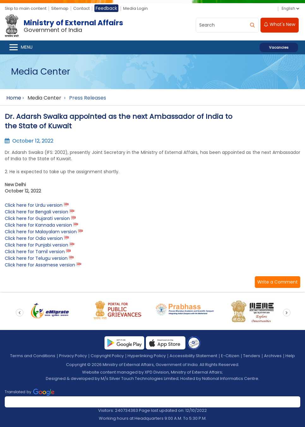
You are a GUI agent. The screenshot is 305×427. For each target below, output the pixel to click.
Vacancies (279, 47)
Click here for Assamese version (40, 265)
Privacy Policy (73, 356)
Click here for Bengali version (36, 212)
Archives (273, 356)
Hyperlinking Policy (147, 356)
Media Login (135, 8)
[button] (277, 282)
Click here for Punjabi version (36, 245)
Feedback (106, 8)
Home (13, 97)
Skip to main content (25, 8)
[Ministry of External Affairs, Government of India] (65, 26)
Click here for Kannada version (38, 225)
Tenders (251, 356)
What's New (279, 24)
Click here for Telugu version (36, 258)
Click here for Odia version (34, 238)
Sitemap (60, 8)
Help (290, 356)
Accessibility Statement (193, 356)
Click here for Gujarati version (37, 218)
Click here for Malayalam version (41, 232)
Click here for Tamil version (35, 251)
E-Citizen (230, 356)
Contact (81, 8)
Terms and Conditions (32, 356)
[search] (252, 25)
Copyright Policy (107, 356)
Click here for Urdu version (34, 205)
